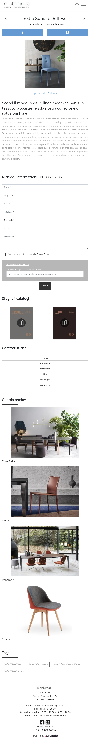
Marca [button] (45, 357)
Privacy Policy (43, 254)
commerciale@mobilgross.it (49, 705)
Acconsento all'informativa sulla (28, 254)
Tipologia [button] (45, 379)
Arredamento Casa (41, 24)
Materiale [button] (45, 368)
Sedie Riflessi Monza (38, 664)
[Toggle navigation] (83, 5)
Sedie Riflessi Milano (13, 664)
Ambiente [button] (45, 363)
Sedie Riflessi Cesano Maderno (67, 664)
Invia (45, 286)
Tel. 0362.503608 (52, 176)
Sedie (54, 24)
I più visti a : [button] (45, 384)
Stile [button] (45, 373)
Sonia (61, 24)
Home (28, 24)
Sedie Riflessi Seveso (14, 671)
